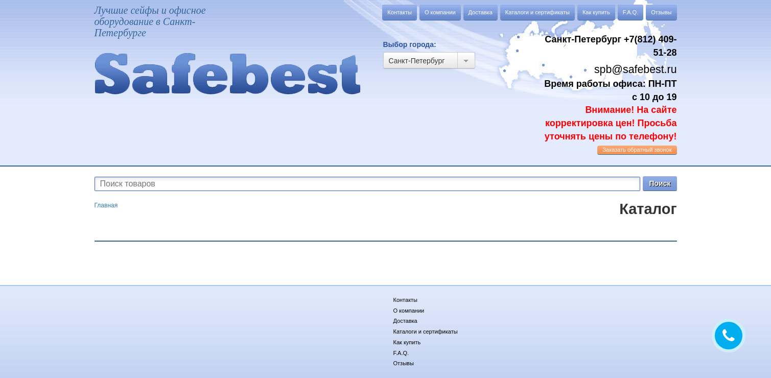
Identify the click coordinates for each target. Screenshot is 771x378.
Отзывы (661, 12)
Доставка (481, 12)
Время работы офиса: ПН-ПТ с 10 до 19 (610, 110)
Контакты (399, 12)
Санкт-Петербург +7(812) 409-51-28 (610, 46)
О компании (440, 12)
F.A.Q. (631, 12)
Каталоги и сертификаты (537, 12)
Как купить (596, 12)
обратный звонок (636, 150)
